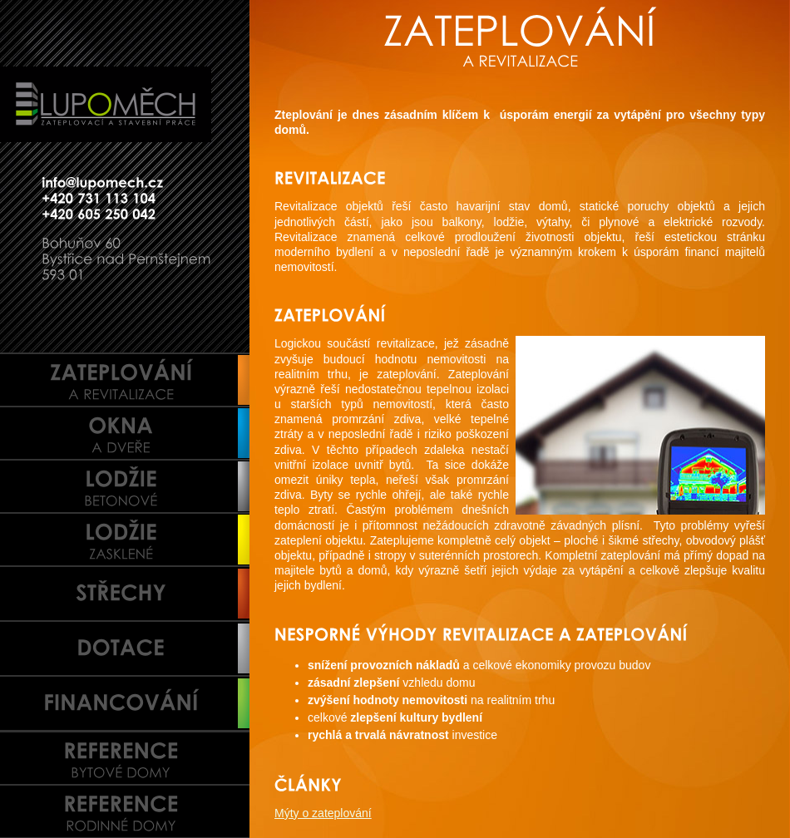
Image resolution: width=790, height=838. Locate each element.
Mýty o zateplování (323, 813)
